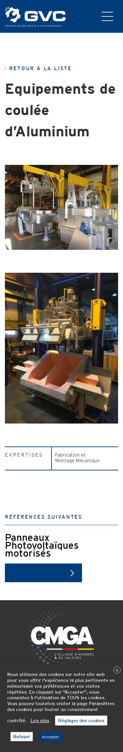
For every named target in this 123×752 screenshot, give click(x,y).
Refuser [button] (21, 736)
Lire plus (40, 720)
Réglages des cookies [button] (81, 720)
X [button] (117, 670)
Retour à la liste (38, 68)
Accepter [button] (50, 737)
